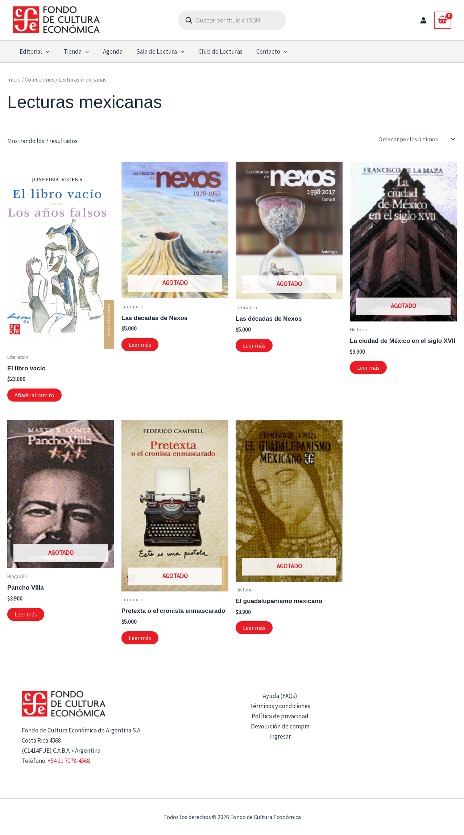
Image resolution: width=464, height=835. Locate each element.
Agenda (108, 51)
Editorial (34, 51)
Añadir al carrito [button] (34, 395)
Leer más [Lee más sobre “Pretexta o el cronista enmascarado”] (140, 637)
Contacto (263, 51)
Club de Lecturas (213, 51)
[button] (45, 51)
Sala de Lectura (154, 51)
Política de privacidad (280, 716)
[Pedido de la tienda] (416, 139)
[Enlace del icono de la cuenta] (423, 20)
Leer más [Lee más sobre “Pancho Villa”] (25, 614)
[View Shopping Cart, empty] (442, 20)
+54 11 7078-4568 (68, 761)
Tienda (73, 51)
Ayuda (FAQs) (280, 696)
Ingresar (280, 736)
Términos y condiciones (280, 706)
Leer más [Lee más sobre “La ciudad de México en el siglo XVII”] (368, 367)
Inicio (14, 79)
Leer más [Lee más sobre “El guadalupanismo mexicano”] (254, 627)
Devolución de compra (280, 726)
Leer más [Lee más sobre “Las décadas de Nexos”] (140, 344)
